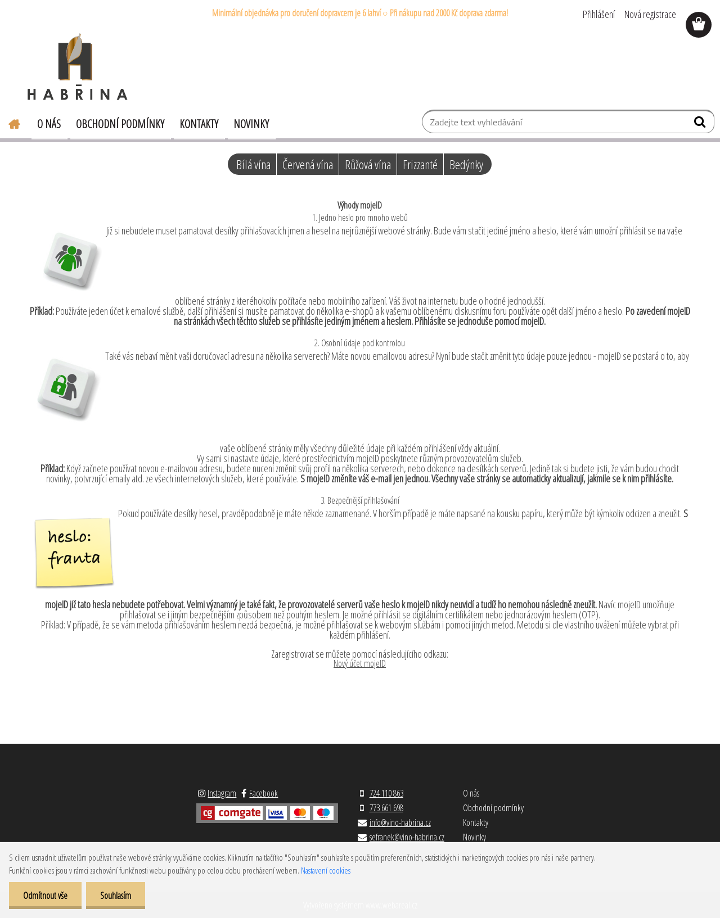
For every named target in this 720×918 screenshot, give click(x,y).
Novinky (251, 124)
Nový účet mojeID (360, 663)
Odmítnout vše (45, 895)
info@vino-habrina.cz (400, 822)
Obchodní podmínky (120, 124)
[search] (701, 124)
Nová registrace (650, 14)
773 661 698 (386, 808)
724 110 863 (386, 793)
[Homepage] (7, 122)
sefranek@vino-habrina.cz (407, 837)
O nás (49, 124)
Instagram (222, 793)
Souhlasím (115, 895)
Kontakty (198, 124)
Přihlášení (599, 14)
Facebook (263, 793)
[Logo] (77, 66)
